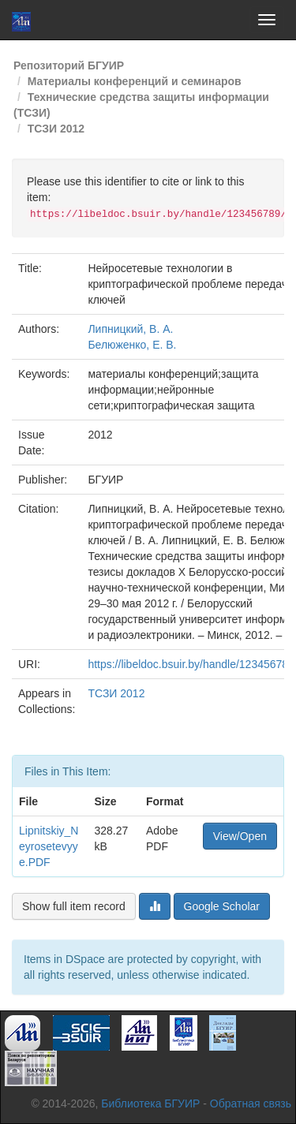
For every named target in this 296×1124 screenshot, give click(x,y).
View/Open (240, 836)
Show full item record (74, 906)
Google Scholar (222, 906)
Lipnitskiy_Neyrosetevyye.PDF (48, 846)
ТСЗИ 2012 (56, 128)
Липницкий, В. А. (130, 329)
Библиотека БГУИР (150, 1103)
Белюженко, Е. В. (132, 344)
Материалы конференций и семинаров (135, 81)
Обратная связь (250, 1103)
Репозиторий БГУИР (68, 65)
